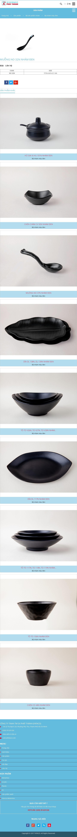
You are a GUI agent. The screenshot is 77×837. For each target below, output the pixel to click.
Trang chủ (5, 16)
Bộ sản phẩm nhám (33, 16)
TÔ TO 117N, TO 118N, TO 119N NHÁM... (38, 567)
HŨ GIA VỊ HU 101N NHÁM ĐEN (38, 155)
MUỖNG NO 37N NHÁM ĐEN (38, 293)
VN (69, 4)
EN (65, 4)
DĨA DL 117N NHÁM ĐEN (38, 499)
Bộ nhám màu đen (51, 16)
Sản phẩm (17, 16)
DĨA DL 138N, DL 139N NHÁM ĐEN (38, 361)
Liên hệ (4, 768)
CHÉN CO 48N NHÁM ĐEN (38, 705)
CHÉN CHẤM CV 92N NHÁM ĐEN (38, 224)
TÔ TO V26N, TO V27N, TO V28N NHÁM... (38, 430)
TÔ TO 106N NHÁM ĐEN (38, 636)
